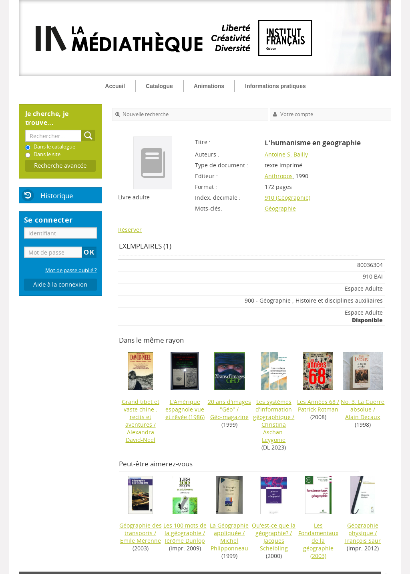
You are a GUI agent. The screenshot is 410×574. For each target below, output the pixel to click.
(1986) (185, 409)
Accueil (115, 86)
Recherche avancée (60, 165)
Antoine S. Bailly (286, 154)
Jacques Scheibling (274, 544)
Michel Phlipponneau (229, 544)
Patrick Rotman (318, 409)
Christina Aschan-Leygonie (273, 432)
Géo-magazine (229, 417)
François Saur (362, 540)
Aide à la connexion (60, 284)
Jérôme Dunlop (185, 540)
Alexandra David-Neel (140, 436)
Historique (56, 195)
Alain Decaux (362, 417)
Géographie (280, 208)
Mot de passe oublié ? (71, 270)
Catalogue (159, 86)
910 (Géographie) (287, 197)
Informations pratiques (275, 86)
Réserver (130, 229)
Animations (209, 86)
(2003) (318, 541)
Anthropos (279, 176)
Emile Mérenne (140, 540)
